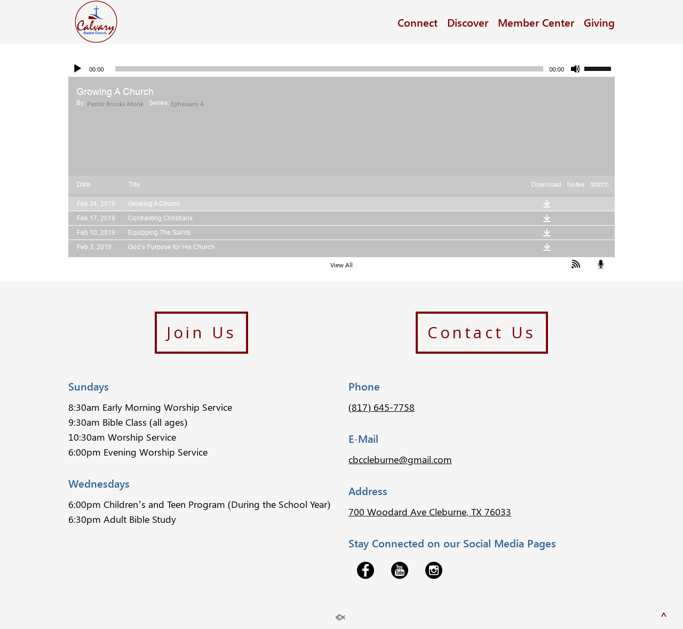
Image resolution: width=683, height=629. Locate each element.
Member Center (536, 21)
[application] (341, 69)
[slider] (329, 68)
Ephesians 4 (187, 103)
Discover (467, 21)
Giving (599, 21)
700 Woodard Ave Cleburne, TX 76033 (429, 511)
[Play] (77, 68)
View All (341, 264)
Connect (418, 21)
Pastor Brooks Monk (115, 103)
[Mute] (575, 68)
